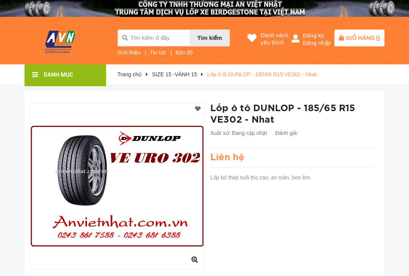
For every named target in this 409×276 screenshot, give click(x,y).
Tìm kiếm (209, 37)
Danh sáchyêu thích (274, 39)
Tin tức (158, 52)
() (363, 37)
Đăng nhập (317, 42)
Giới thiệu (129, 52)
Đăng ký (313, 35)
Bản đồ (184, 52)
